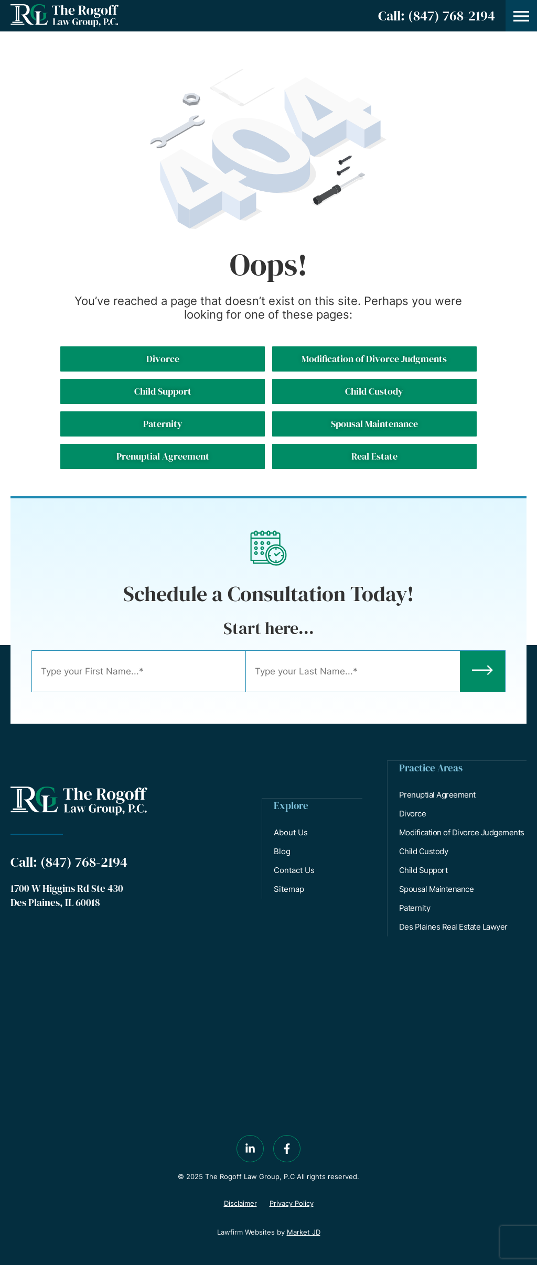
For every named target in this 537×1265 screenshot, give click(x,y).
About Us (291, 832)
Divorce (413, 813)
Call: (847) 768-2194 (436, 15)
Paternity (415, 907)
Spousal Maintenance (437, 888)
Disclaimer (240, 1202)
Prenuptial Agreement (438, 794)
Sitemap (289, 888)
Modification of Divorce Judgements (462, 832)
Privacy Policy (292, 1202)
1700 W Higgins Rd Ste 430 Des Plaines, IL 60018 (66, 895)
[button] (521, 15)
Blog (282, 851)
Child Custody (424, 851)
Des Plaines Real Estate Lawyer (454, 926)
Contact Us (294, 870)
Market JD (303, 1231)
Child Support (424, 870)
